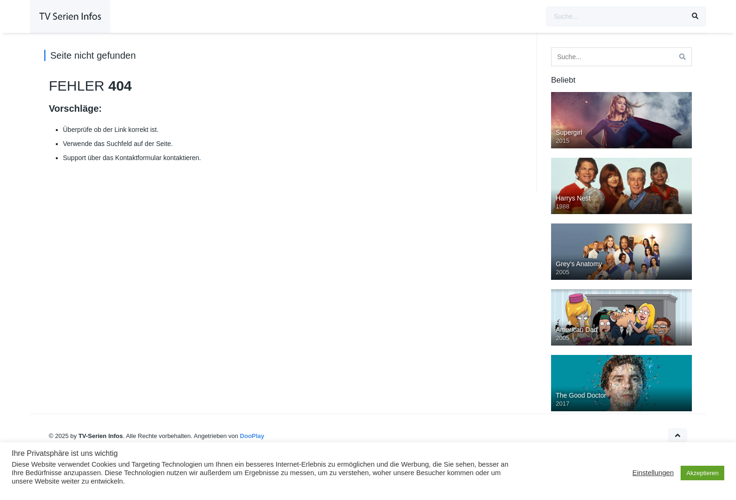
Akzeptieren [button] (702, 473)
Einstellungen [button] (653, 473)
